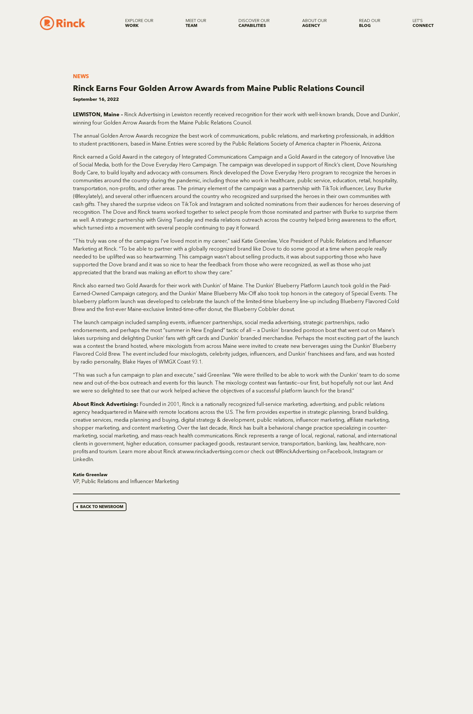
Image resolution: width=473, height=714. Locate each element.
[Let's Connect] (423, 23)
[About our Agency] (314, 23)
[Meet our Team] (196, 23)
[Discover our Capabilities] (254, 23)
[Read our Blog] (369, 23)
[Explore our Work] (139, 23)
